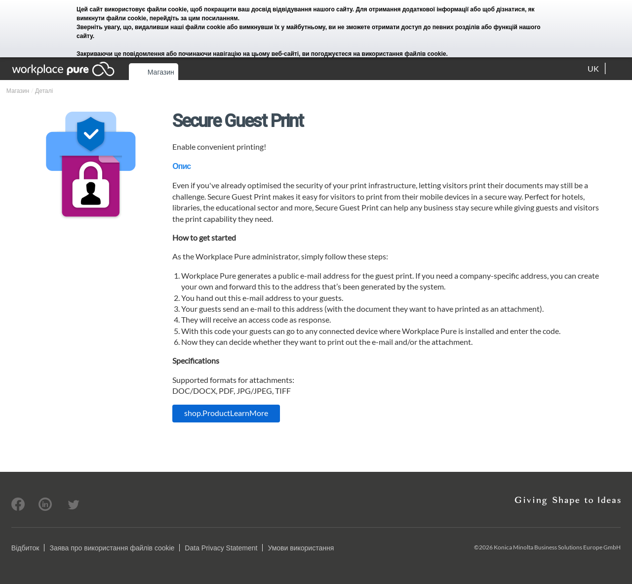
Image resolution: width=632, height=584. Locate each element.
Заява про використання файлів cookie (111, 548)
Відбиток (25, 548)
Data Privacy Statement (221, 548)
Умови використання (301, 548)
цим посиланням (213, 18)
